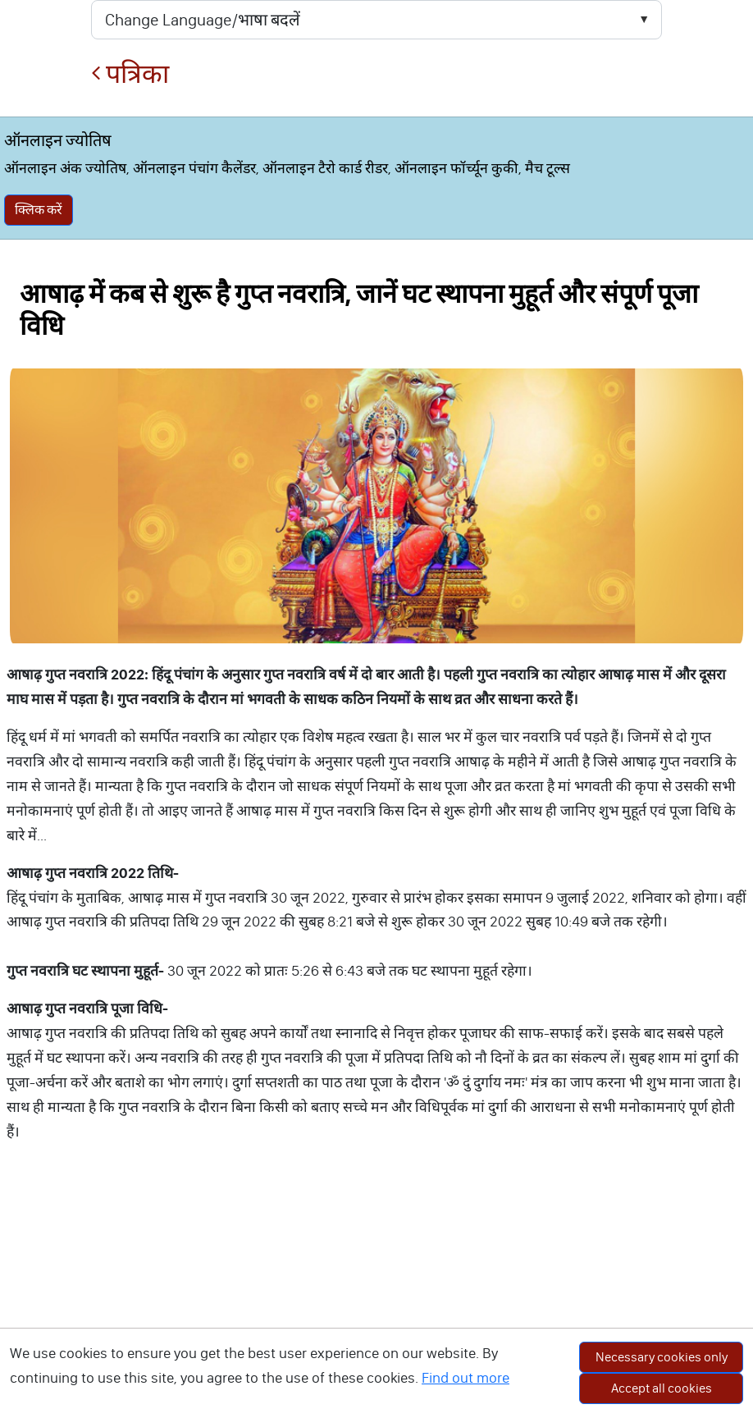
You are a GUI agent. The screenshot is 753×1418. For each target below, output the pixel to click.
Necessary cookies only (662, 1357)
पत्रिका (130, 74)
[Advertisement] (376, 1299)
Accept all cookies (661, 1388)
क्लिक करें (38, 209)
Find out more (465, 1378)
